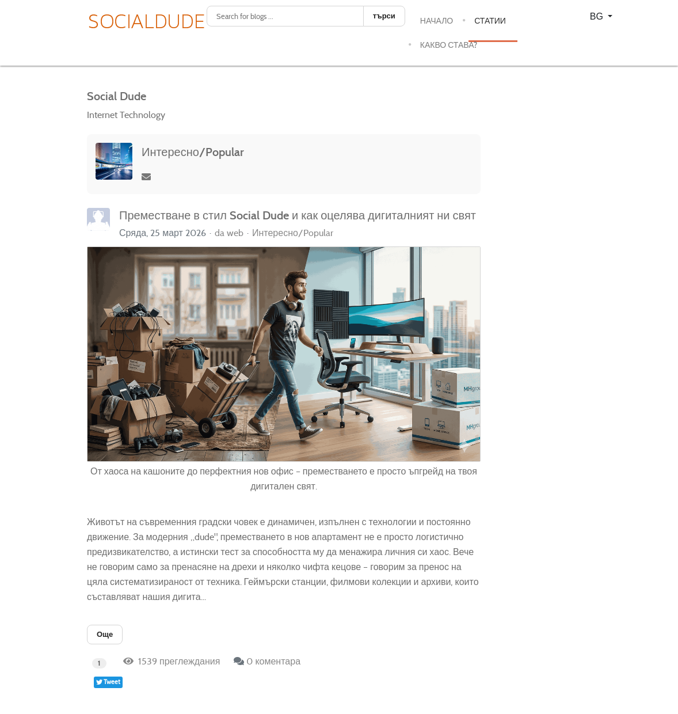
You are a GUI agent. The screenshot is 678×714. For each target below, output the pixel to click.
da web (229, 232)
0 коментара (273, 661)
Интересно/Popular (193, 152)
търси (384, 16)
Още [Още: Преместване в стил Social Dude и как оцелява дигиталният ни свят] (105, 634)
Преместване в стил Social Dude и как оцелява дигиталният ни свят (297, 215)
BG (598, 16)
